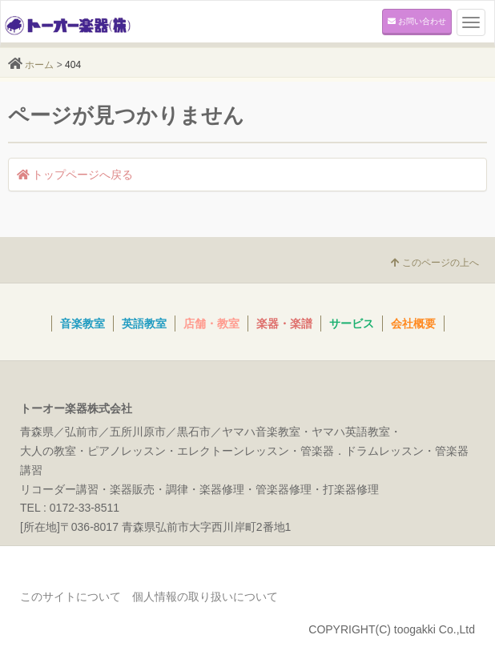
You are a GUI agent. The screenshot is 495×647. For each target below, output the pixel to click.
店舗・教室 (211, 323)
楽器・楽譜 (284, 323)
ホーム (39, 64)
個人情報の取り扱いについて (205, 596)
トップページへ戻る (75, 174)
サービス (351, 323)
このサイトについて (70, 596)
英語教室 (144, 323)
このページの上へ (435, 262)
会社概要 (413, 323)
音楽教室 (82, 323)
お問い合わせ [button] (417, 21)
